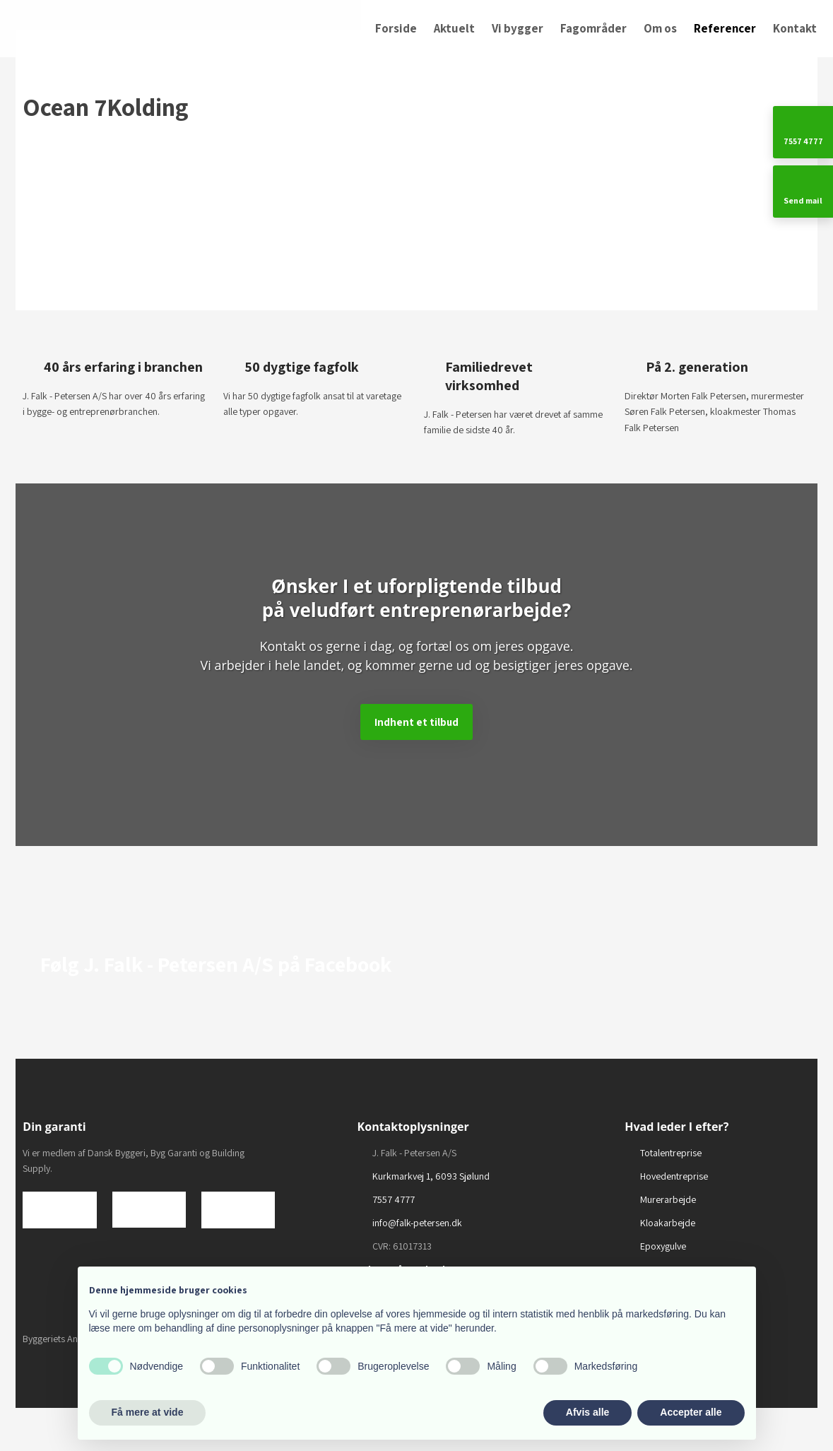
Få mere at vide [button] (148, 1412)
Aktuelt (454, 28)
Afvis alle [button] (587, 1412)
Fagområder (593, 28)
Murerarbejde (668, 1199)
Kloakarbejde (667, 1222)
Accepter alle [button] (690, 1412)
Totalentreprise (671, 1152)
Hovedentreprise (674, 1176)
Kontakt (795, 28)
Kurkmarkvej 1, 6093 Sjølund (431, 1176)
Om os (660, 28)
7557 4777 (393, 1199)
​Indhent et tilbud (416, 722)
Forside (396, 28)
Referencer (725, 28)
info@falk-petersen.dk (417, 1222)
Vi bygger (517, 28)
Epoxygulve (663, 1246)
